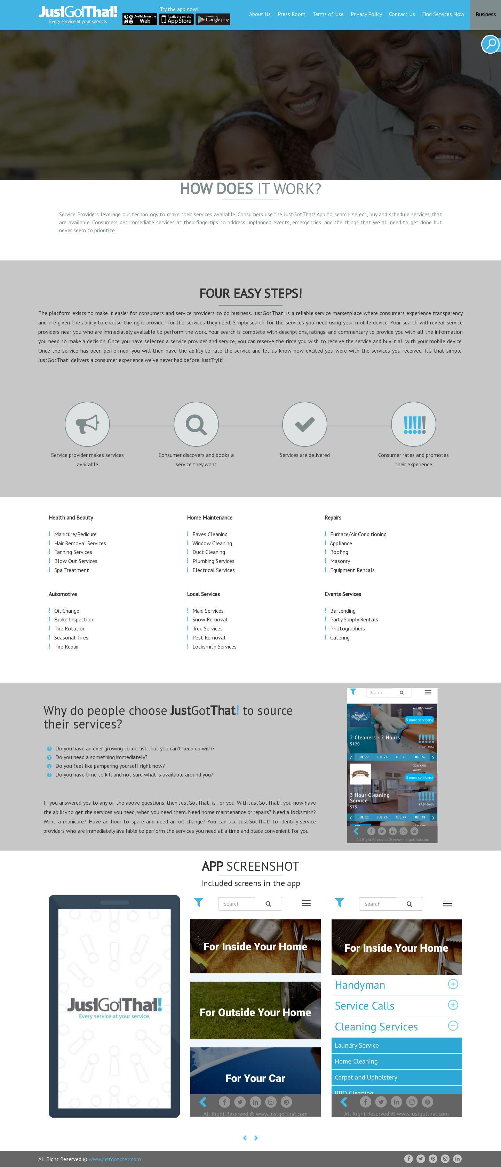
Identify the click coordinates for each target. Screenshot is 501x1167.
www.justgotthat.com (115, 1159)
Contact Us (402, 13)
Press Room (291, 13)
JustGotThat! (299, 214)
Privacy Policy (366, 13)
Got (205, 710)
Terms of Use (328, 13)
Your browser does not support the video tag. (250, 101)
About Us (260, 13)
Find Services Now (443, 13)
